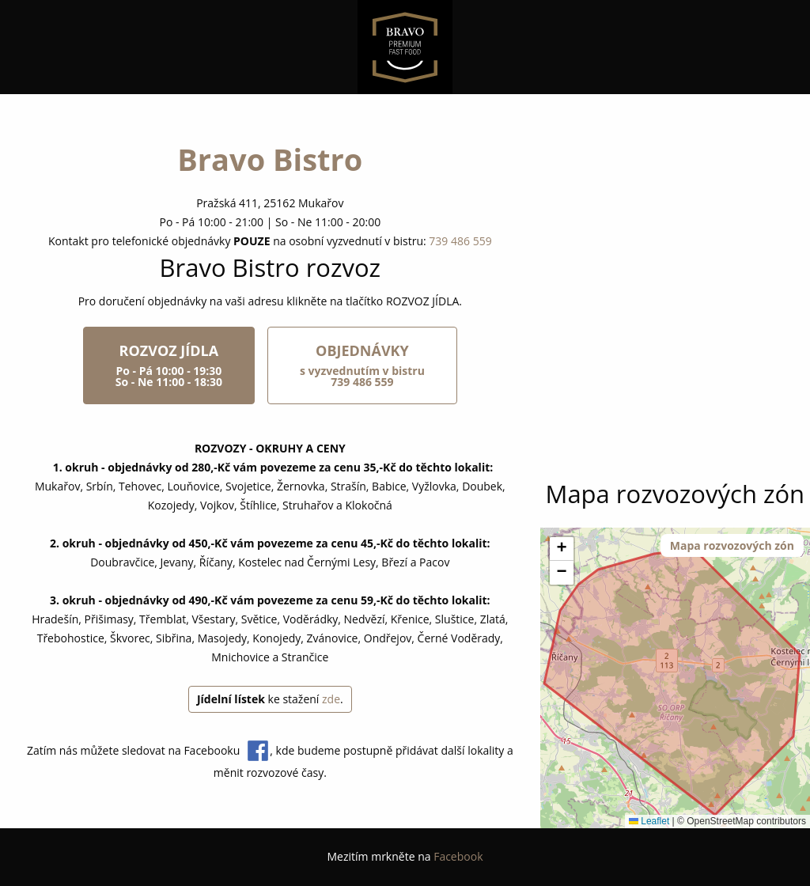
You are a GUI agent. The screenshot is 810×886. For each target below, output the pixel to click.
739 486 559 (460, 240)
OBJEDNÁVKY (362, 365)
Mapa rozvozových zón (732, 545)
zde (331, 698)
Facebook (458, 856)
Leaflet (649, 821)
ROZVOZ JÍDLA (168, 365)
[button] (561, 549)
